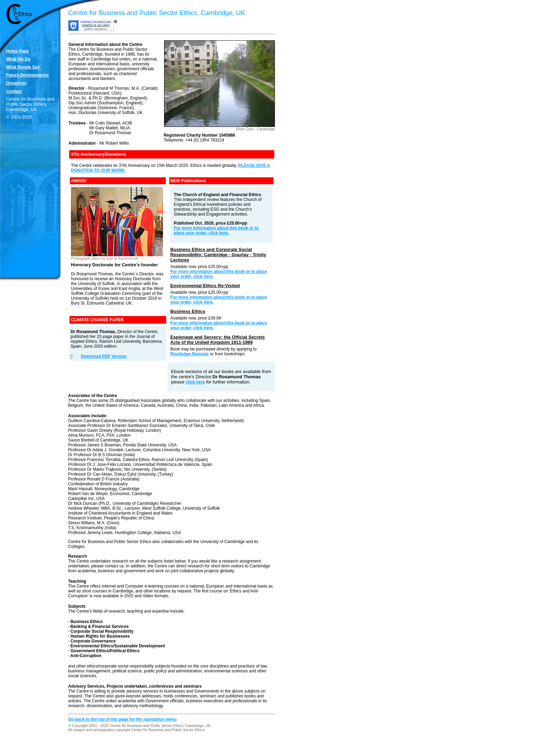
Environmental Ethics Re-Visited (205, 285)
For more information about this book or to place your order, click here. (216, 230)
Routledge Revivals (189, 353)
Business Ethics (187, 311)
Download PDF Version (104, 356)
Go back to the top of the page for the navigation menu (122, 719)
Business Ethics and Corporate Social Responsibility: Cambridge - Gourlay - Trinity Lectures (218, 254)
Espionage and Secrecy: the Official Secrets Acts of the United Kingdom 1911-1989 (217, 339)
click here (195, 382)
